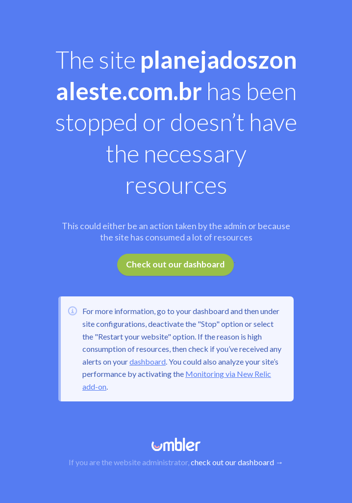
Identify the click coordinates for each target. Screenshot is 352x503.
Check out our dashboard (175, 264)
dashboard (147, 361)
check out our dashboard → (237, 462)
